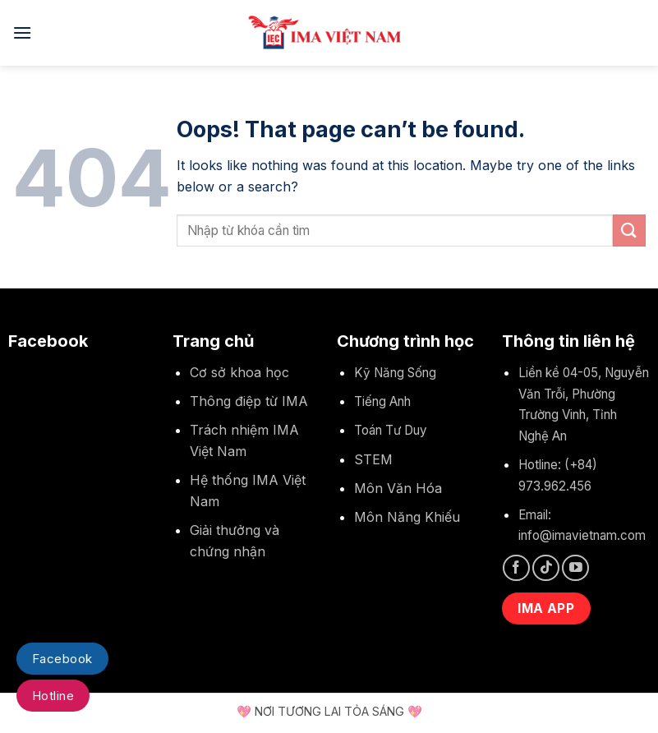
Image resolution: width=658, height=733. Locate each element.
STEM (373, 459)
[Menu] (22, 32)
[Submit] (629, 230)
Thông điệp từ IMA (249, 401)
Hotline (53, 695)
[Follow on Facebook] (516, 568)
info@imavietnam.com (582, 535)
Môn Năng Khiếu (407, 517)
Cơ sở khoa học (239, 372)
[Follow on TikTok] (545, 568)
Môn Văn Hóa (398, 488)
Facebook (62, 658)
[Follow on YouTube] (575, 568)
